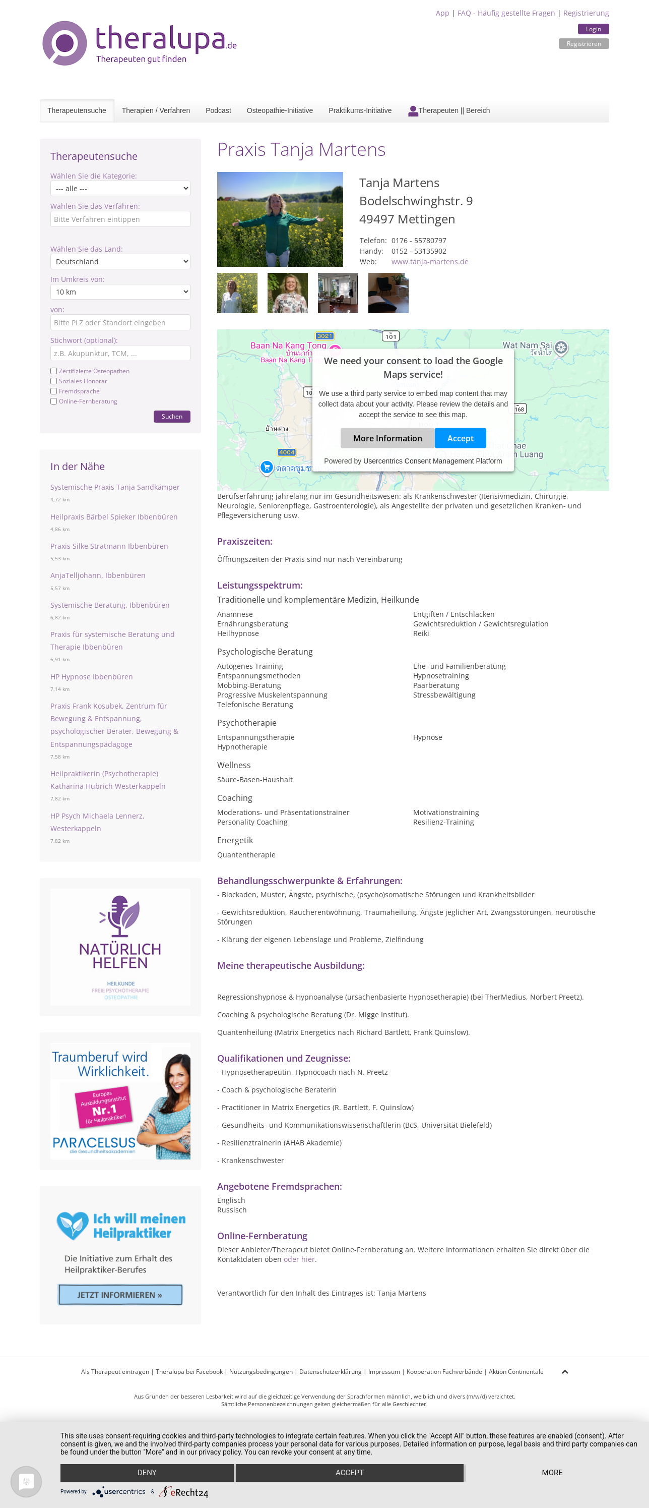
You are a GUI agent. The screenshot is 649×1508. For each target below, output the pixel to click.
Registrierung (586, 13)
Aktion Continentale (516, 1371)
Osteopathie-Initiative (280, 110)
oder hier (299, 1259)
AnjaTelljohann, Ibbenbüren (98, 575)
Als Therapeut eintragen (115, 1371)
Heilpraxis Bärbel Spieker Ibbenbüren (114, 516)
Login (593, 29)
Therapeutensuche (76, 110)
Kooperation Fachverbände (444, 1371)
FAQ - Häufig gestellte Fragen (506, 13)
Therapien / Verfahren (156, 110)
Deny (146, 1473)
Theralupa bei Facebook (189, 1371)
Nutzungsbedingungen (261, 1371)
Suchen (172, 416)
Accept (460, 437)
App (442, 13)
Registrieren (584, 43)
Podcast (218, 110)
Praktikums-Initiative (360, 110)
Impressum (384, 1371)
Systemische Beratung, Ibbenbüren (110, 605)
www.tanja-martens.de (430, 261)
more (552, 1473)
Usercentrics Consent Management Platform (432, 460)
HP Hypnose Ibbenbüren (91, 676)
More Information (387, 437)
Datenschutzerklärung (330, 1371)
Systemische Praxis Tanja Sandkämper (115, 487)
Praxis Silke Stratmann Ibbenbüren (109, 546)
